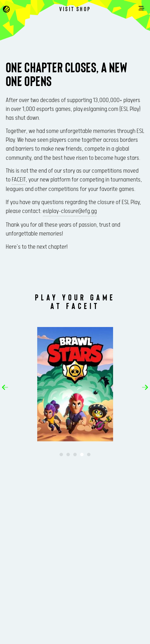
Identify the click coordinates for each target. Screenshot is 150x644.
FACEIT (19, 179)
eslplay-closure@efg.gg (70, 211)
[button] (5, 387)
